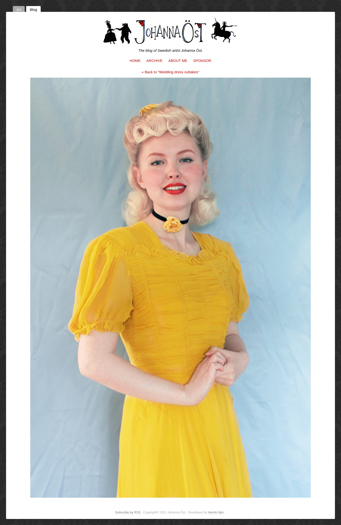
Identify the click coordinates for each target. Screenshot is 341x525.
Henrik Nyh (216, 512)
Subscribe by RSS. (128, 512)
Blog (33, 9)
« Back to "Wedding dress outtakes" (170, 72)
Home (135, 61)
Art (18, 9)
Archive (155, 61)
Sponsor (202, 61)
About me (177, 61)
